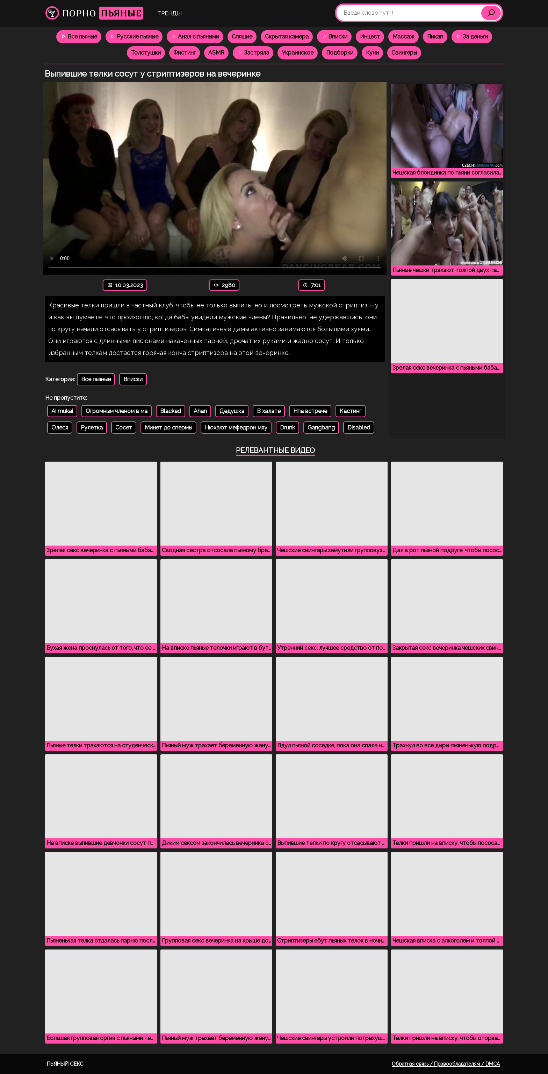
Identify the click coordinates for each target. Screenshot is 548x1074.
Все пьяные (78, 36)
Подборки (339, 52)
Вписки (334, 36)
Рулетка (92, 427)
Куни (372, 52)
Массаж (403, 36)
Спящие (242, 36)
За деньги (472, 36)
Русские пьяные (134, 36)
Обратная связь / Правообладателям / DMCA (446, 1064)
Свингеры (404, 52)
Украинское (297, 52)
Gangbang (321, 427)
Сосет (123, 427)
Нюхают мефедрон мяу (236, 427)
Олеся (59, 427)
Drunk (287, 427)
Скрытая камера (287, 36)
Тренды (169, 13)
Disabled (358, 427)
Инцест (370, 36)
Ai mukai (62, 411)
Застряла (253, 52)
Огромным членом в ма (116, 411)
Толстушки (146, 52)
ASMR (216, 52)
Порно (94, 13)
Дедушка (231, 411)
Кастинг (350, 411)
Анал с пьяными (195, 36)
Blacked (170, 411)
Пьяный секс (65, 1064)
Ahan (200, 411)
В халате (269, 411)
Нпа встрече (310, 411)
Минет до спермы (168, 427)
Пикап (435, 36)
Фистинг (184, 52)
